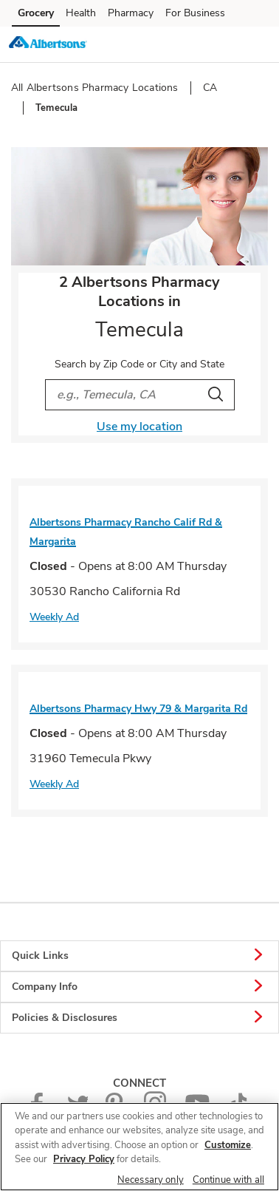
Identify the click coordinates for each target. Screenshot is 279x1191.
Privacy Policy (83, 1159)
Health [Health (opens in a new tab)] (81, 13)
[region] (139, 1146)
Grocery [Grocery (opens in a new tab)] (36, 13)
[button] (255, 44)
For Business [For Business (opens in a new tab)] (195, 13)
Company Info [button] (139, 987)
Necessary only (150, 1180)
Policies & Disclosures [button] (139, 1018)
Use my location (139, 426)
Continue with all (228, 1180)
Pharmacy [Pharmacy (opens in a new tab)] (131, 13)
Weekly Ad (54, 617)
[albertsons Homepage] (48, 44)
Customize (227, 1145)
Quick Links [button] (139, 956)
